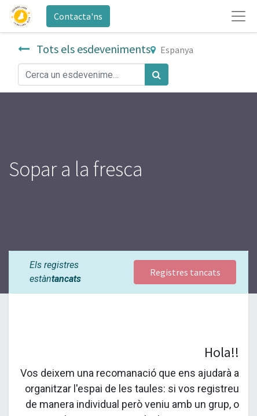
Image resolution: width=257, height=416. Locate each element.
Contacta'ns (78, 16)
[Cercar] (156, 75)
